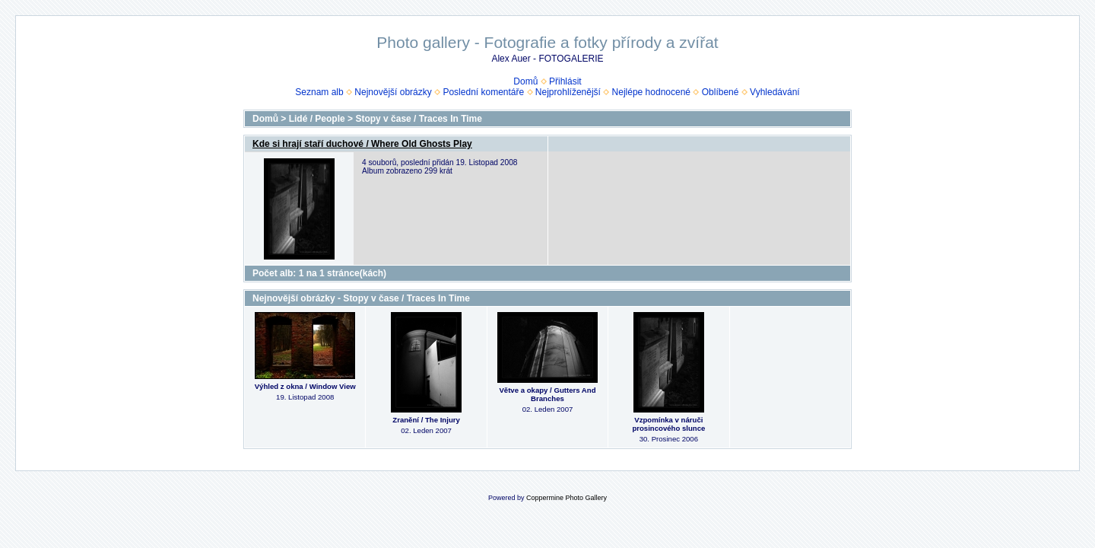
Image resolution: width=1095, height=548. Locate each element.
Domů (525, 81)
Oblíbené (720, 92)
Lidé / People (317, 118)
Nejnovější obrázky (392, 92)
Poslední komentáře (483, 92)
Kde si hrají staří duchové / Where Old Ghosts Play (362, 144)
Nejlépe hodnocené (651, 92)
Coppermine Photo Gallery (566, 498)
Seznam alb (319, 92)
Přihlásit (565, 81)
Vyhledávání (775, 92)
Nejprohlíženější (568, 92)
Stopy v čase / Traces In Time (418, 118)
